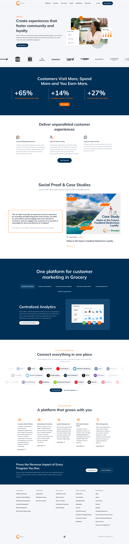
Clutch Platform (106, 470)
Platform (48, 3)
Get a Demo (107, 3)
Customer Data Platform (29, 323)
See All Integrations (71, 390)
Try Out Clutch (55, 390)
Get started (91, 470)
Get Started (22, 45)
